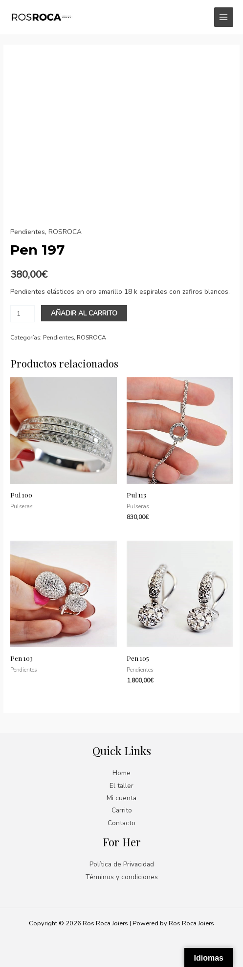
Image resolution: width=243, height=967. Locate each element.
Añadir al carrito (84, 313)
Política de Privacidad (121, 864)
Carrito (121, 810)
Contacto (121, 823)
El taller (121, 785)
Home (121, 773)
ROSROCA (65, 231)
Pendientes (27, 231)
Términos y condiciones (122, 877)
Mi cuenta (121, 798)
